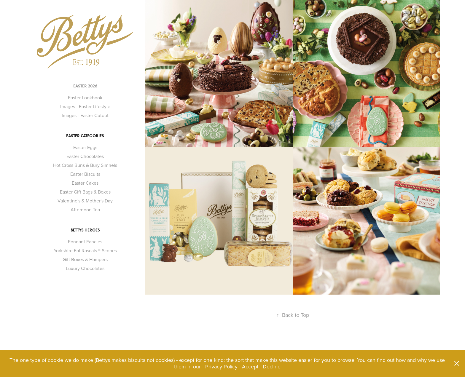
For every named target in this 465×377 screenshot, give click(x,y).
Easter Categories (85, 135)
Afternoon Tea (85, 209)
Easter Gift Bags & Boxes (85, 191)
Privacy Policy (221, 366)
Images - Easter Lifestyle (85, 106)
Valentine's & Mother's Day (85, 200)
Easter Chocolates (85, 156)
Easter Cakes (85, 183)
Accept (250, 366)
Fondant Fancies (85, 241)
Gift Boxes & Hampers (85, 259)
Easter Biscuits (85, 174)
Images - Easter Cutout (85, 115)
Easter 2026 (85, 86)
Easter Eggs (85, 147)
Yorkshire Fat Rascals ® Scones (85, 250)
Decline (272, 366)
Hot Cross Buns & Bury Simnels (85, 165)
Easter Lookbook (85, 97)
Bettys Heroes (85, 230)
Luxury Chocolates (85, 268)
